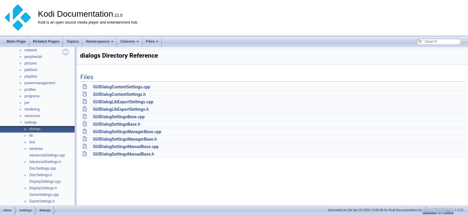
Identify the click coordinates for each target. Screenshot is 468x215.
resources (32, 116)
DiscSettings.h (40, 175)
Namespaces (99, 41)
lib (31, 135)
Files (152, 41)
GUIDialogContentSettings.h (119, 94)
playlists (30, 76)
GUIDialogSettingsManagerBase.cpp (127, 131)
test (32, 142)
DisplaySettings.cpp (45, 181)
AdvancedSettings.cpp (47, 155)
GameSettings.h (42, 201)
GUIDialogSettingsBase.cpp (118, 116)
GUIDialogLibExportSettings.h (121, 109)
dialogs (35, 129)
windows (36, 149)
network (30, 50)
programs (32, 96)
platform (30, 70)
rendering (32, 109)
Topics (73, 41)
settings (30, 122)
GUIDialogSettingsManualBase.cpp (125, 146)
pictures (30, 63)
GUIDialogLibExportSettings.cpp (123, 101)
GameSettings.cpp (44, 195)
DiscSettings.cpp (42, 168)
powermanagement (39, 83)
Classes (130, 41)
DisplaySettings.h (43, 188)
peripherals (33, 57)
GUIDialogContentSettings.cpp (121, 87)
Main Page (16, 41)
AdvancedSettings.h (45, 162)
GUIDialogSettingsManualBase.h (123, 154)
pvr (27, 103)
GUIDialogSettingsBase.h (116, 124)
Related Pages (46, 41)
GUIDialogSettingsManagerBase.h (125, 139)
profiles (30, 89)
